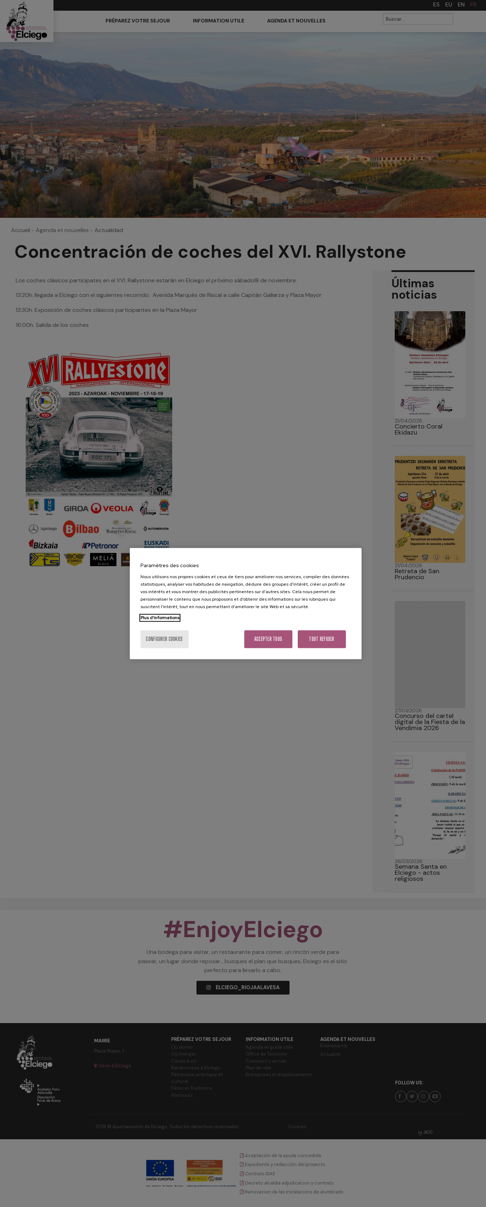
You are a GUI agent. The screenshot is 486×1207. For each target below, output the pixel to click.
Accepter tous (268, 639)
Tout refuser (321, 639)
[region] (246, 603)
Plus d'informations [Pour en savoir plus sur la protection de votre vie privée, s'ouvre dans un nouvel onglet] (159, 618)
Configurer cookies (164, 639)
